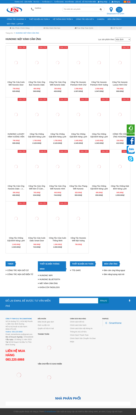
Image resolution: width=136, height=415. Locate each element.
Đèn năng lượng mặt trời (114, 274)
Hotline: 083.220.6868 (14, 332)
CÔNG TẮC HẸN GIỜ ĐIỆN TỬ (20, 274)
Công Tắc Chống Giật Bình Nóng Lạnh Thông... (120, 188)
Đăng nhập (102, 2)
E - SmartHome (114, 323)
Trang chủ (18, 2)
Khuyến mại (69, 2)
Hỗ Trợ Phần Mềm (89, 2)
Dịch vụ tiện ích (44, 325)
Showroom (111, 14)
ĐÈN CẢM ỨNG (114, 19)
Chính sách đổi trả (77, 322)
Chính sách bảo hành (78, 325)
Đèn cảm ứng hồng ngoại (114, 270)
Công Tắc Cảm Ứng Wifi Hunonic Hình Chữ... (57, 188)
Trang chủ (9, 33)
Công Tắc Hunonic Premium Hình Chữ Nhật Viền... (78, 85)
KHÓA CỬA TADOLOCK (50, 287)
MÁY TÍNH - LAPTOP (15, 24)
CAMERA (101, 19)
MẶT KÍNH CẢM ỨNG (49, 283)
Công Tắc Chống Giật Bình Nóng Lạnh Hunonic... (36, 136)
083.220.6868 (15, 359)
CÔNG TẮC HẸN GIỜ (85, 19)
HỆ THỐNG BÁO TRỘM (63, 19)
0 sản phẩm (120, 14)
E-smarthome (50, 411)
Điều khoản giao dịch (46, 322)
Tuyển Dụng (59, 2)
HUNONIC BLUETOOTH (50, 279)
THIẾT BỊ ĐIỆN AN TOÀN (39, 19)
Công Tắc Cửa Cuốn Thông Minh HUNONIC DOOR (57, 240)
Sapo (120, 411)
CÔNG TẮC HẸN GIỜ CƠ (18, 270)
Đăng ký (116, 2)
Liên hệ (78, 2)
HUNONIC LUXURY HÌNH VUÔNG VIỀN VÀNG (16, 136)
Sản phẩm (28, 2)
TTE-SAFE (76, 270)
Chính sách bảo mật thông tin (81, 328)
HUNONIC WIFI (46, 275)
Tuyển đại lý (47, 2)
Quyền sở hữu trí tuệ (46, 328)
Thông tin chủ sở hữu (78, 332)
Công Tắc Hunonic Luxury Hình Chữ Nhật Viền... (120, 85)
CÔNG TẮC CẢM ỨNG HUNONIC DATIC (120, 136)
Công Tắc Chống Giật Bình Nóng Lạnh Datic (99, 188)
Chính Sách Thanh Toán (79, 335)
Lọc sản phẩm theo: (106, 39)
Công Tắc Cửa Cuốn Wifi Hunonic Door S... (16, 85)
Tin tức (37, 2)
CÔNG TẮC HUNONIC (16, 19)
